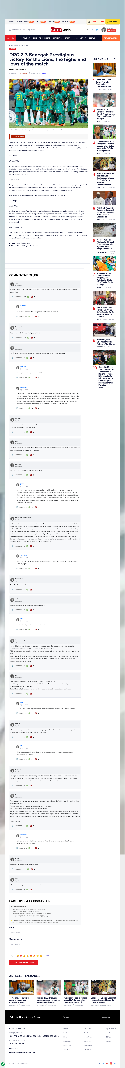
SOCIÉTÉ (47, 38)
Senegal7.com (88, 1037)
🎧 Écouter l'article (18, 137)
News (16, 45)
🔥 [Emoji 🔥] (34, 956)
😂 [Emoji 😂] (17, 956)
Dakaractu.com (88, 1049)
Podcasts (54, 22)
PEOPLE (92, 38)
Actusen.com (67, 1045)
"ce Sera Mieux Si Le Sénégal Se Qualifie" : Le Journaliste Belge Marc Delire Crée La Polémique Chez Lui (106, 146)
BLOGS (75, 38)
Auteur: (45, 930)
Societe (99, 319)
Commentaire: (45, 948)
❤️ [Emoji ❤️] (21, 956)
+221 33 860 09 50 (51, 1036)
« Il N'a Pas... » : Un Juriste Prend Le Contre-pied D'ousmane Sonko (103, 83)
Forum (41, 22)
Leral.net (65, 1029)
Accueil (11, 22)
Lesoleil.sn (66, 1033)
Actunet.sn (66, 1049)
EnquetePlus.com (111, 1029)
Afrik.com (108, 1041)
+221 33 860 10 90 (33, 1036)
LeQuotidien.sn (88, 1045)
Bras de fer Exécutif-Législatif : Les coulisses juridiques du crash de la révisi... (103, 1000)
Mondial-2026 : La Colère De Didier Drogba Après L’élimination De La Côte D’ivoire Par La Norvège (104, 279)
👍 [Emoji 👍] (24, 956)
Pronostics (68, 22)
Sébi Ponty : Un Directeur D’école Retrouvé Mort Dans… (106, 342)
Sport (22, 45)
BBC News (109, 1037)
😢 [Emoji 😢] (37, 956)
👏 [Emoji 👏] (41, 956)
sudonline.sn (87, 1041)
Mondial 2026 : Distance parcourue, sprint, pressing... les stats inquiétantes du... (48, 1000)
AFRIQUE (83, 38)
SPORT (67, 38)
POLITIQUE (27, 38)
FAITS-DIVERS (57, 38)
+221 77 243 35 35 (17, 1036)
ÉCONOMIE (37, 38)
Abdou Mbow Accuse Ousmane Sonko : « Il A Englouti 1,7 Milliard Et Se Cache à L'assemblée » (106, 212)
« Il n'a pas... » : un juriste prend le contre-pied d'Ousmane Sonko (19, 1000)
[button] (16, 297)
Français (44, 73)
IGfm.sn (65, 1037)
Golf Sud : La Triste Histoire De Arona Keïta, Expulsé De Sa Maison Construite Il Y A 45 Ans (106, 312)
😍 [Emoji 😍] (31, 956)
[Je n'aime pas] (33, 296)
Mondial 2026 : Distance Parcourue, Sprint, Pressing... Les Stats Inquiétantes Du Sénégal (106, 114)
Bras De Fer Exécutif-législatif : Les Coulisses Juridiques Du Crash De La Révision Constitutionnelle (105, 179)
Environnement (102, 252)
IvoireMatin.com (110, 1033)
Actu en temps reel (25, 22)
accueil (11, 38)
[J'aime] (26, 296)
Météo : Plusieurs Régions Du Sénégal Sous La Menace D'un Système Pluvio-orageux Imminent (106, 244)
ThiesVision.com (88, 1033)
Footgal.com (67, 1041)
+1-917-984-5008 (16, 1044)
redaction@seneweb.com (24, 1052)
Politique (100, 187)
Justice (98, 89)
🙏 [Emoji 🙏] (27, 956)
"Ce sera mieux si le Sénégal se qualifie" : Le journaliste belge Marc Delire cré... (75, 1000)
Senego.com (87, 1029)
